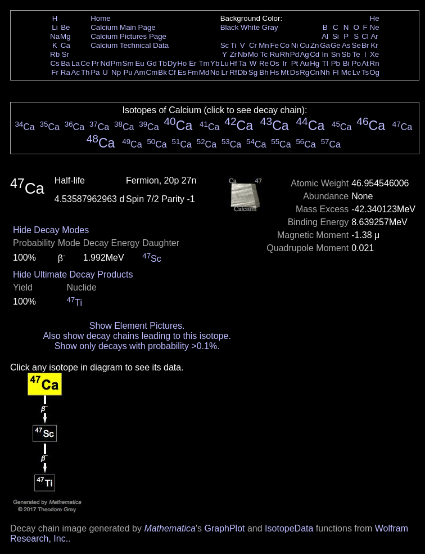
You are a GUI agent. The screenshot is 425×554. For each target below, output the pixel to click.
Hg (314, 63)
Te (356, 54)
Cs (54, 63)
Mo (253, 54)
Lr (224, 72)
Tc (264, 54)
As (346, 45)
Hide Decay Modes (51, 230)
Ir (284, 63)
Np (116, 72)
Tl (325, 63)
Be (65, 27)
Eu (139, 63)
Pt (295, 63)
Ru (274, 54)
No (215, 72)
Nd (105, 63)
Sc (224, 45)
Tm (203, 63)
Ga (325, 45)
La (75, 63)
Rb (55, 54)
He (374, 18)
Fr (54, 72)
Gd (152, 63)
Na (55, 36)
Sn (335, 54)
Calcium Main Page (123, 27)
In (325, 54)
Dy (172, 63)
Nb (242, 54)
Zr (233, 54)
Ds (294, 72)
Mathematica (170, 528)
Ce (85, 63)
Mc (346, 72)
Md (204, 72)
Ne (374, 27)
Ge (336, 45)
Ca (65, 45)
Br (365, 45)
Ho (182, 63)
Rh (285, 54)
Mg (65, 36)
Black (229, 27)
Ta (242, 63)
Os (274, 63)
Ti (233, 45)
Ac (75, 72)
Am (140, 72)
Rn (374, 63)
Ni (295, 45)
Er (192, 63)
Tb (162, 63)
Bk (162, 72)
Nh (325, 72)
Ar (374, 36)
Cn (314, 72)
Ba (65, 63)
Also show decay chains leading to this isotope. (136, 336)
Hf (233, 63)
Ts (365, 72)
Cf (171, 72)
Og (374, 72)
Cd (314, 54)
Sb (346, 54)
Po (356, 63)
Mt (285, 72)
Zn (314, 45)
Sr (65, 54)
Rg (304, 72)
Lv (356, 72)
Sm (128, 63)
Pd (294, 54)
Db (242, 72)
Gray (270, 27)
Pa (95, 72)
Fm (192, 72)
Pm (116, 63)
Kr (374, 45)
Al (325, 36)
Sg (252, 72)
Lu (224, 63)
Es (182, 72)
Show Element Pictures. (137, 325)
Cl (365, 36)
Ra (65, 72)
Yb (214, 63)
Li (54, 27)
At (365, 63)
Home (101, 18)
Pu (127, 72)
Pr (95, 63)
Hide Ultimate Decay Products (73, 274)
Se (356, 45)
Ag (304, 54)
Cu (304, 45)
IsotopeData (289, 528)
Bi (346, 63)
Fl (335, 72)
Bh (263, 72)
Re (264, 63)
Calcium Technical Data (130, 45)
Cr (253, 45)
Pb (335, 63)
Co (285, 45)
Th (85, 72)
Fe (274, 45)
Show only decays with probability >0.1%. (137, 346)
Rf (233, 72)
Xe (374, 54)
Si (335, 36)
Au (304, 63)
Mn (264, 45)
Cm (152, 72)
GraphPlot (224, 528)
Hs (274, 72)
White (250, 27)
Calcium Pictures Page (128, 36)
